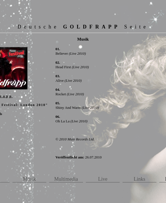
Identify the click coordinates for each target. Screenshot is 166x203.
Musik (29, 179)
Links (139, 179)
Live (103, 179)
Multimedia (66, 179)
